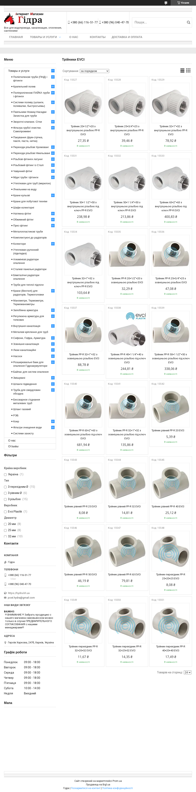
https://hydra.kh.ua (19, 593)
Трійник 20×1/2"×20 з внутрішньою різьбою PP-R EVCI (83, 130)
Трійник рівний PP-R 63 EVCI (124, 574)
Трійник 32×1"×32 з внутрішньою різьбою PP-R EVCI (170, 130)
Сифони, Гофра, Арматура (29, 337)
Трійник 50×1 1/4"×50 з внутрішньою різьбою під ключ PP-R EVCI (127, 206)
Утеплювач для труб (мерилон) (32, 183)
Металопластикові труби (28, 231)
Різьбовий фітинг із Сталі (28, 165)
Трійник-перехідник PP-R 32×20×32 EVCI (83, 648)
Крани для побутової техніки (30, 201)
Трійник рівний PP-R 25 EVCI (80, 506)
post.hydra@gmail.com (21, 597)
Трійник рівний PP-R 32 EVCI (124, 506)
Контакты (97, 37)
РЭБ (16, 415)
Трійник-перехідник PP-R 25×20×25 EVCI (170, 576)
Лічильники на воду (25, 189)
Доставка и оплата (127, 37)
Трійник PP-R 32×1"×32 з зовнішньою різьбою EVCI (83, 356)
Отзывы (13, 446)
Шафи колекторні (23, 207)
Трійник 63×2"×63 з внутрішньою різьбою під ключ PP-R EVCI (171, 206)
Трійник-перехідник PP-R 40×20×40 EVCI (170, 648)
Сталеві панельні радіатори (29, 269)
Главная (16, 37)
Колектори (19, 243)
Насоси (17, 356)
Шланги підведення (25, 383)
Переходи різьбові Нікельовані (31, 153)
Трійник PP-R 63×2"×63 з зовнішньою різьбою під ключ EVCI (83, 434)
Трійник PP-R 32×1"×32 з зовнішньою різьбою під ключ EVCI (127, 434)
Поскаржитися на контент (85, 788)
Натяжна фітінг (22, 213)
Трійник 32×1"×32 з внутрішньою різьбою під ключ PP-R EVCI (83, 282)
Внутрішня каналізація (26, 325)
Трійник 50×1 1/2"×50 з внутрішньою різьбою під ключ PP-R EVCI (83, 206)
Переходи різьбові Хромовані (31, 147)
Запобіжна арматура (25, 310)
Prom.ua (117, 781)
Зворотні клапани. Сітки (27, 121)
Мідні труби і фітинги (25, 177)
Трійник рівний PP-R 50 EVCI (80, 574)
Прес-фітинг (20, 225)
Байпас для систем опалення (31, 371)
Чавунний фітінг (22, 171)
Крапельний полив (24, 86)
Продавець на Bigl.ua (98, 784)
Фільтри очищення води (27, 427)
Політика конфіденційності (117, 788)
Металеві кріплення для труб (30, 331)
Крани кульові (21, 195)
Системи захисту (23, 433)
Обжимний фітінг (23, 219)
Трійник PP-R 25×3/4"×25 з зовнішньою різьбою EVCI (171, 280)
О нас (73, 37)
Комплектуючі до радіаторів (30, 237)
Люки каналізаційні (24, 349)
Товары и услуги (43, 37)
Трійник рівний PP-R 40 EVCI (168, 506)
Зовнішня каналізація (26, 343)
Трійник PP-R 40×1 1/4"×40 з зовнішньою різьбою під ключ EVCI (127, 358)
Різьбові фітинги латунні (27, 159)
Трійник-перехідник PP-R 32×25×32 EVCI (126, 648)
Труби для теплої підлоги (28, 284)
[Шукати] (188, 22)
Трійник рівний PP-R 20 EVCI (168, 430)
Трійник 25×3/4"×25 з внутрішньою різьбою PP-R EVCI (127, 130)
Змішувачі (19, 377)
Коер (16, 421)
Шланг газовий (22, 409)
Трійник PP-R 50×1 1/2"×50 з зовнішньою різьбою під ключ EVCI (171, 358)
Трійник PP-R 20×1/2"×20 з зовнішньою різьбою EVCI (127, 280)
